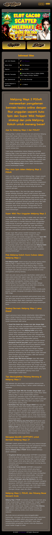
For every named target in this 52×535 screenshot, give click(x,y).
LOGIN (47, 4)
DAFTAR (41, 4)
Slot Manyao (26, 61)
